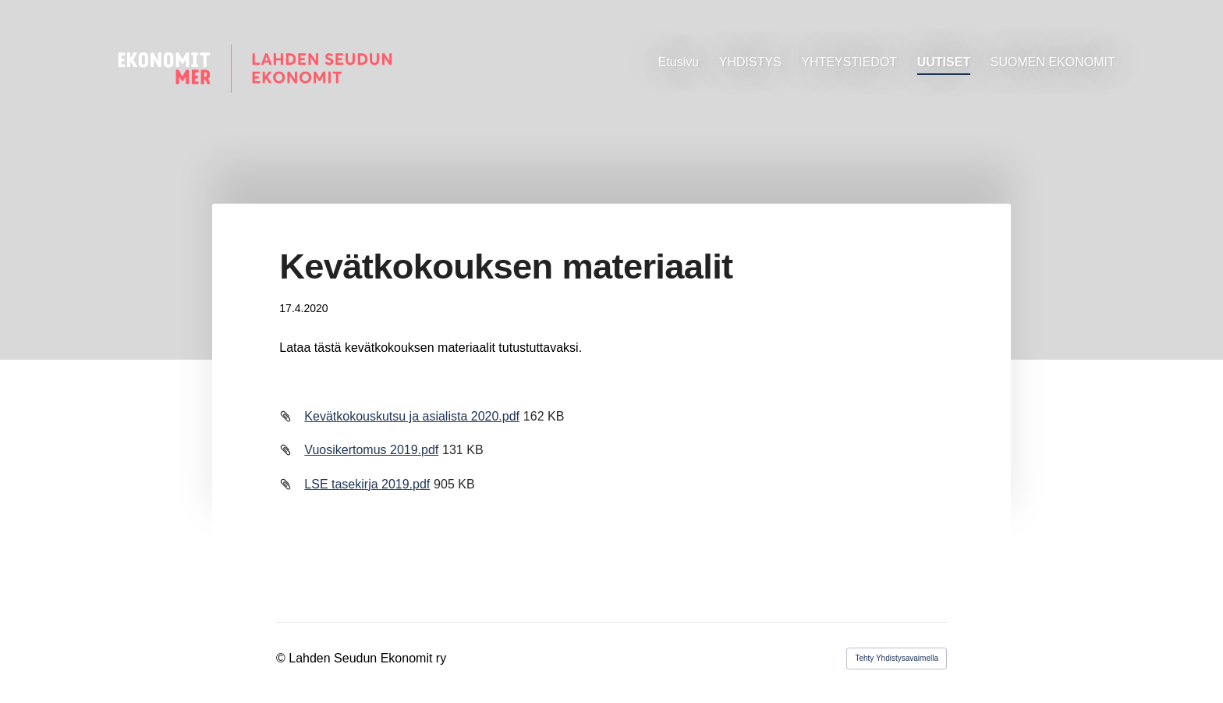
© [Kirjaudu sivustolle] (282, 658)
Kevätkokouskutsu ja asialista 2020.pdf (411, 416)
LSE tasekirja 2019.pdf (367, 484)
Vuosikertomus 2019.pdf (371, 449)
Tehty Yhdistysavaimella (896, 658)
